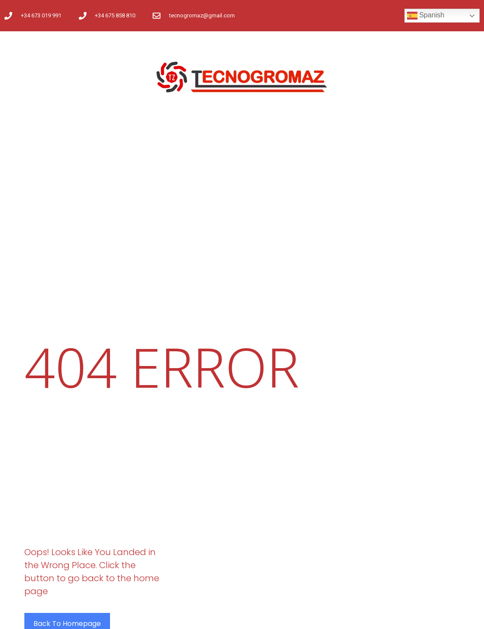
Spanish (425, 15)
